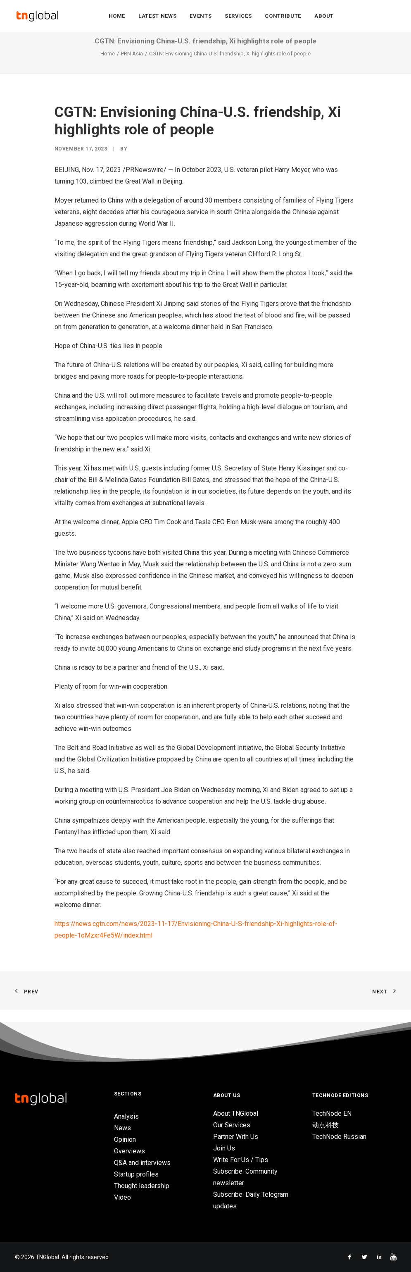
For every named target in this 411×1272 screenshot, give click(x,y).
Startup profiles (136, 1174)
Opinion (125, 1139)
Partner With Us (235, 1137)
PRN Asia (132, 66)
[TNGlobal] (37, 17)
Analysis (126, 1116)
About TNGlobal (235, 1113)
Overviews (129, 1151)
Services (238, 17)
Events (200, 17)
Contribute (283, 17)
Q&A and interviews (142, 1163)
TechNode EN (332, 1113)
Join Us (224, 1148)
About (324, 17)
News (122, 1128)
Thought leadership (141, 1186)
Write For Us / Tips (240, 1160)
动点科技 (325, 1125)
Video (122, 1197)
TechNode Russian (339, 1137)
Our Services (231, 1125)
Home (117, 17)
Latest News (157, 17)
